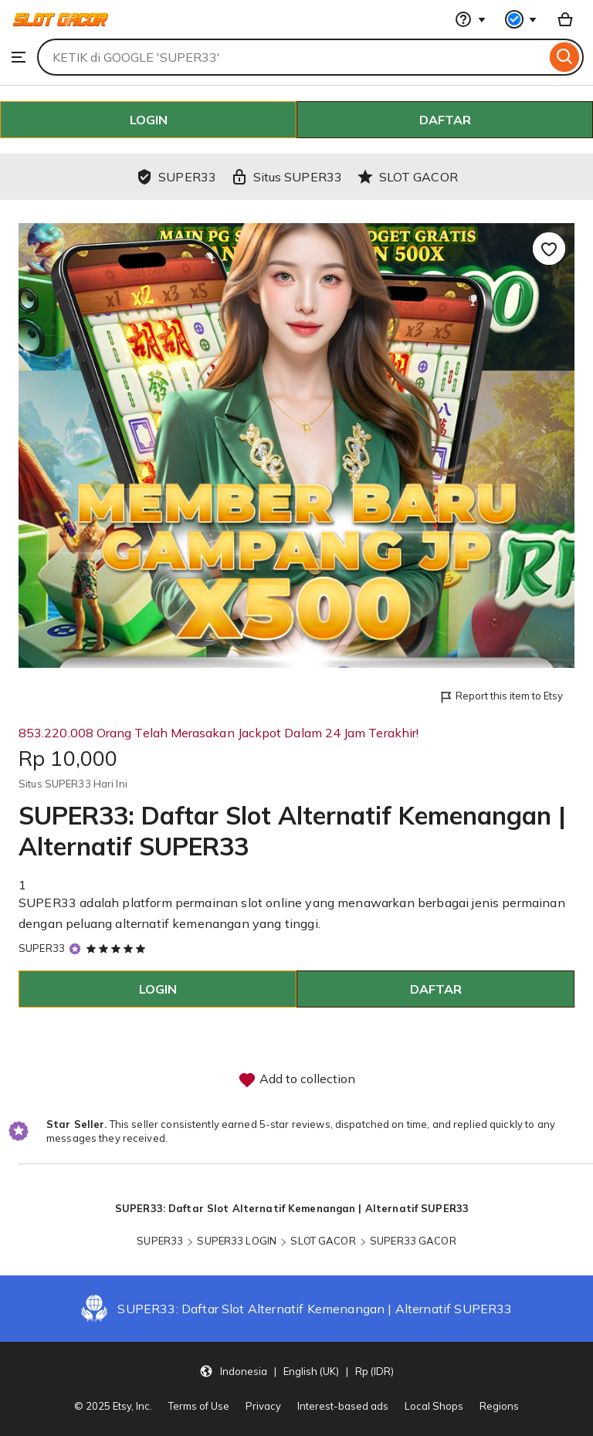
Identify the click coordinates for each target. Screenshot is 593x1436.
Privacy (263, 1406)
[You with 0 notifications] (521, 19)
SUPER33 (42, 948)
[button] (296, 1370)
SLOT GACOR (322, 1240)
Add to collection (296, 1080)
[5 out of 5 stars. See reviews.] (118, 948)
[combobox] (291, 57)
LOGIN (149, 119)
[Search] (565, 57)
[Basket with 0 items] (565, 19)
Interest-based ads (342, 1406)
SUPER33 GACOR (413, 1240)
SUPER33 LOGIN (236, 1240)
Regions (499, 1406)
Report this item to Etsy (501, 696)
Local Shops (434, 1406)
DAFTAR (445, 119)
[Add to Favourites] (549, 248)
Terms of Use (198, 1406)
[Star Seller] (75, 948)
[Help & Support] (470, 19)
